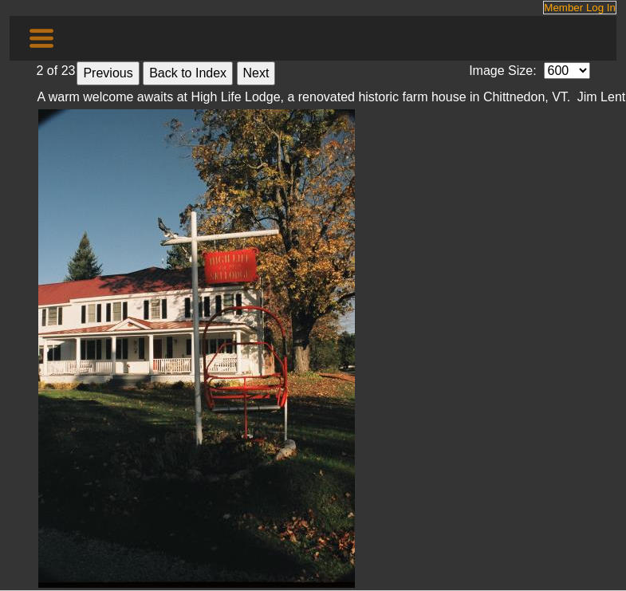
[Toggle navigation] (41, 38)
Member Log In (580, 8)
